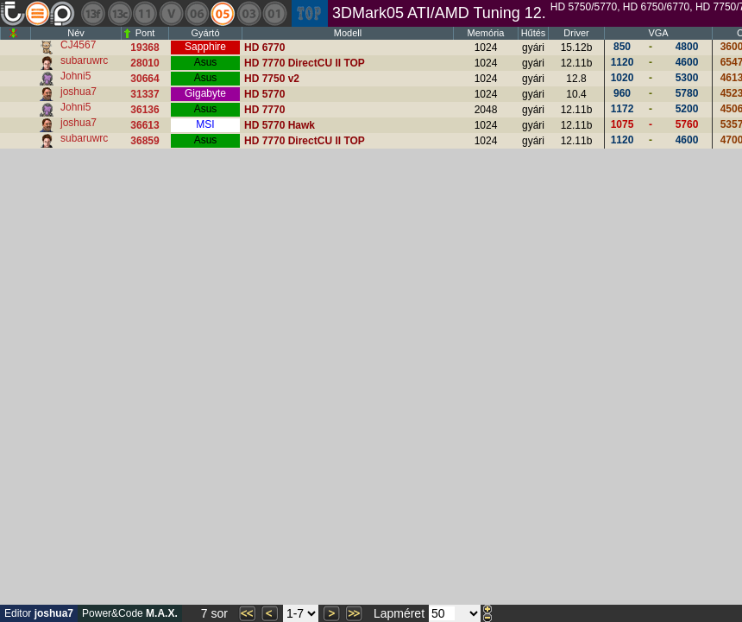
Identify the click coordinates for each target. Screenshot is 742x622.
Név (76, 33)
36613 (144, 125)
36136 (144, 110)
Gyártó (205, 33)
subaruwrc (84, 60)
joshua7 (78, 92)
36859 (144, 141)
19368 (144, 47)
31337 (144, 94)
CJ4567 (78, 45)
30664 (144, 79)
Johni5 (75, 76)
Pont (145, 33)
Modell (348, 33)
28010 (144, 63)
